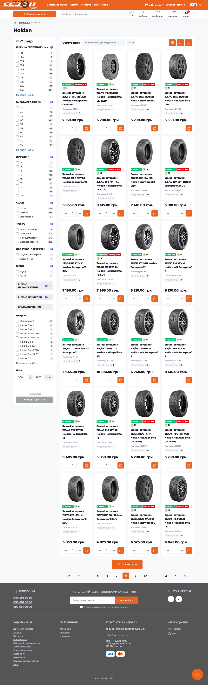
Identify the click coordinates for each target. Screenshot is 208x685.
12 (165, 575)
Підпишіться (126, 600)
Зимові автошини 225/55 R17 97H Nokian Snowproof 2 (144, 263)
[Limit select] (130, 42)
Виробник (24, 22)
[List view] (180, 42)
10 (145, 575)
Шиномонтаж (100, 5)
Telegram (176, 629)
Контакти (86, 5)
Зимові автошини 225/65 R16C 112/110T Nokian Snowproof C (74, 178)
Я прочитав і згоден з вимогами (106, 607)
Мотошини (65, 636)
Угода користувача (102, 607)
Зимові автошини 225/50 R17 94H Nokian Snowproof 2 (75, 348)
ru (200, 5)
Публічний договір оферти (26, 643)
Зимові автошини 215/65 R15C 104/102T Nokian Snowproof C (143, 519)
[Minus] (66, 128)
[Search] (131, 14)
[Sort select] (104, 42)
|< (69, 575)
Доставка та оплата (57, 5)
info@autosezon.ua (117, 635)
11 (155, 575)
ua (194, 5)
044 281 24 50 (22, 597)
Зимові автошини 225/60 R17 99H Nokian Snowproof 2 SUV (178, 181)
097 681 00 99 (22, 606)
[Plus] (80, 128)
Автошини (65, 632)
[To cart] (86, 128)
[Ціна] (22, 377)
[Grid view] (172, 42)
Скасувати (34, 393)
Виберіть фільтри (34, 399)
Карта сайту (19, 654)
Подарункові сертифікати (26, 661)
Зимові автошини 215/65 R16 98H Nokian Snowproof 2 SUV (110, 515)
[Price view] (188, 42)
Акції (15, 664)
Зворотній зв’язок (22, 646)
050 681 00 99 (22, 602)
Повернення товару (23, 650)
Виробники (19, 657)
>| (185, 575)
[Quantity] (73, 128)
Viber (174, 633)
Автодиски (65, 629)
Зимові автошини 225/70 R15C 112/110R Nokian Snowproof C (143, 96)
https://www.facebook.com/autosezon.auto (171, 599)
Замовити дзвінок (175, 5)
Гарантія (73, 5)
